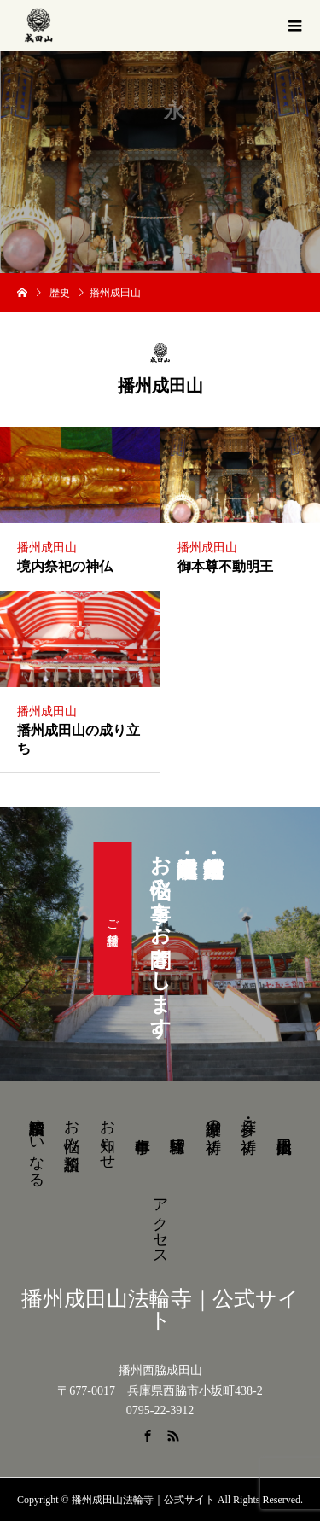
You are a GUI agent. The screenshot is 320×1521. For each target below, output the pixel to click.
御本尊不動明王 (225, 566)
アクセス (160, 1223)
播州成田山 (47, 547)
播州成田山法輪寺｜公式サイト (160, 1309)
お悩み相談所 (71, 1127)
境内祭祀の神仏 (65, 566)
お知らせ (107, 1135)
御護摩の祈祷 (213, 1119)
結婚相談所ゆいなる (36, 1144)
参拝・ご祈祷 (248, 1119)
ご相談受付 (113, 918)
